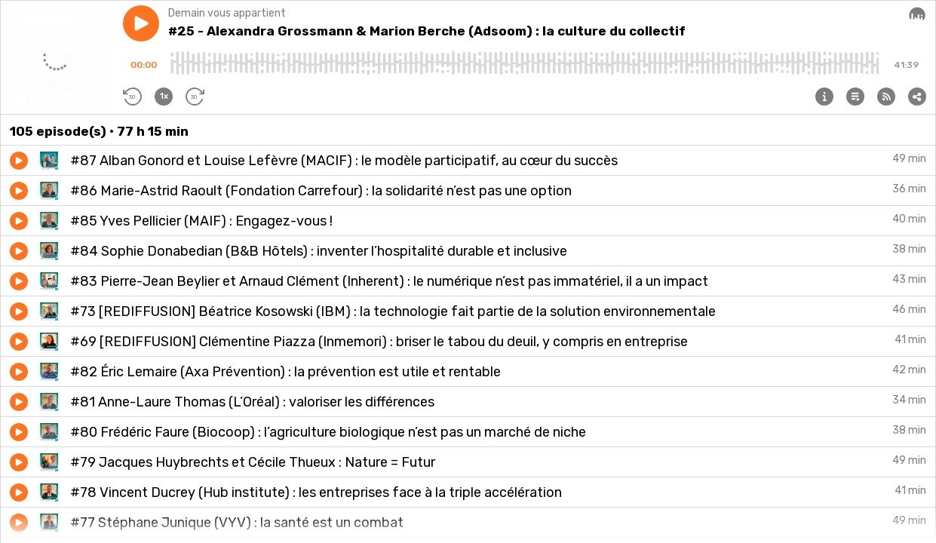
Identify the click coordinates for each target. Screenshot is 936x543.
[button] (141, 23)
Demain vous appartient (227, 13)
